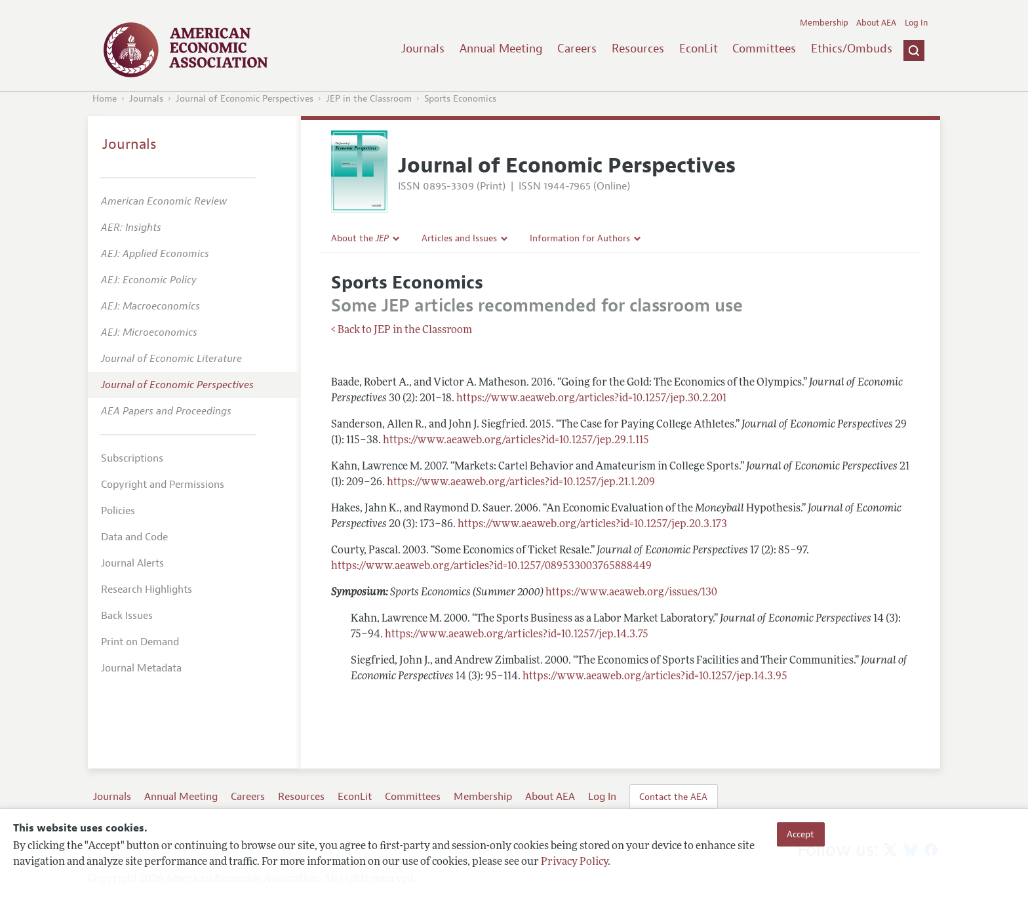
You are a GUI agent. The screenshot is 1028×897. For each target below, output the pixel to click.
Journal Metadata (141, 668)
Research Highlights (146, 589)
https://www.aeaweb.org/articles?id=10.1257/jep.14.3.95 (655, 676)
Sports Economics (460, 98)
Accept (800, 834)
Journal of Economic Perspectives (244, 98)
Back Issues (127, 615)
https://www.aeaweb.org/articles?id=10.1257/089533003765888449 (491, 566)
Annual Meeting (501, 48)
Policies (118, 510)
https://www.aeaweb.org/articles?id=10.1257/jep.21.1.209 (521, 482)
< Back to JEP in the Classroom (401, 330)
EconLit (698, 48)
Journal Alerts (132, 563)
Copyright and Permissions (162, 484)
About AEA (876, 23)
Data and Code (134, 537)
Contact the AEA (673, 797)
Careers (577, 48)
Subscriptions (132, 458)
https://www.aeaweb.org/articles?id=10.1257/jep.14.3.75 (516, 634)
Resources (638, 48)
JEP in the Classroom (369, 98)
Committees (764, 48)
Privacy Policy (574, 862)
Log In (916, 23)
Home (104, 98)
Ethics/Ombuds (851, 48)
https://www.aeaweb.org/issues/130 (631, 593)
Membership (824, 23)
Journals (423, 48)
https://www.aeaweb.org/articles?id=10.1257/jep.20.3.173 (592, 524)
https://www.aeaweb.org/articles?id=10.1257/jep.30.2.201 (591, 398)
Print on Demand (140, 641)
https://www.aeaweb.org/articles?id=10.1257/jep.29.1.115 (516, 440)
